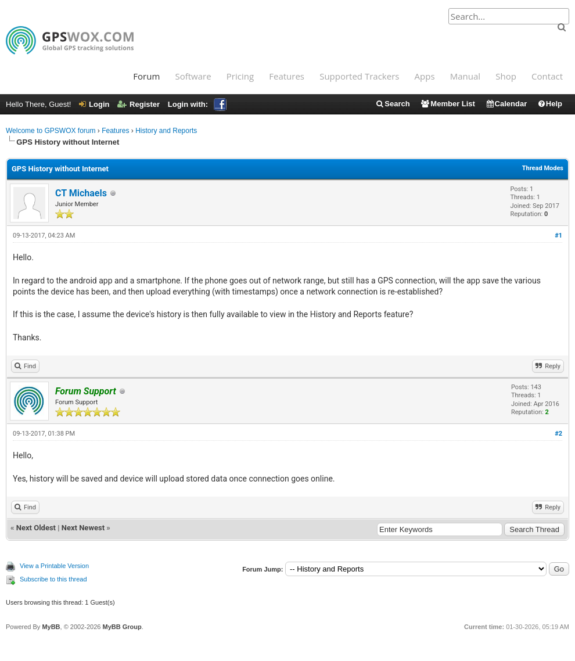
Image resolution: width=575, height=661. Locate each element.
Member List (447, 103)
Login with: (197, 104)
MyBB (51, 626)
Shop (505, 76)
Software (193, 76)
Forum (146, 76)
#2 (558, 433)
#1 (558, 235)
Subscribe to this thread (53, 579)
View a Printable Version (54, 565)
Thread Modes (542, 168)
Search (392, 103)
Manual (465, 76)
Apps (425, 76)
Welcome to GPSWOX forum (50, 131)
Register (138, 104)
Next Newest (83, 527)
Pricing (240, 76)
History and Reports (166, 131)
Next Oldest (36, 527)
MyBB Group (121, 626)
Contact (547, 76)
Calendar (506, 103)
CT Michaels (81, 193)
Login (94, 104)
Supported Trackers (359, 76)
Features (286, 76)
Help (549, 103)
